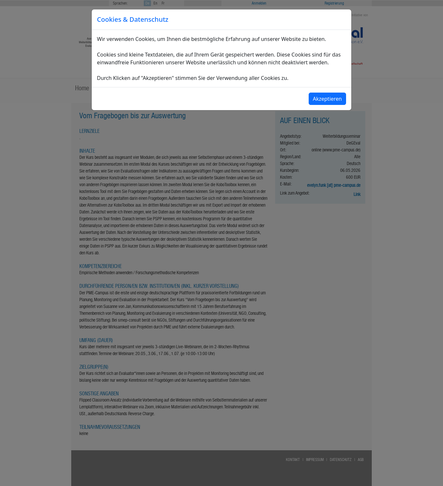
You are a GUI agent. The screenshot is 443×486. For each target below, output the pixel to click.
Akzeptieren (327, 98)
